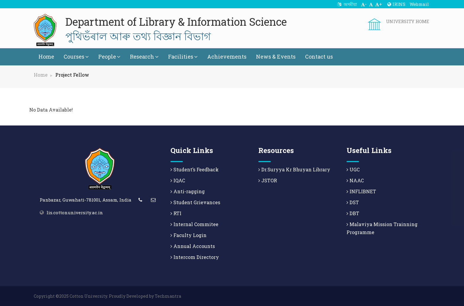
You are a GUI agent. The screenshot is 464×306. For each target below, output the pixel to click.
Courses (76, 56)
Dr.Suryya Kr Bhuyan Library (294, 169)
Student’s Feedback (194, 169)
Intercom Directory (194, 257)
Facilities (183, 56)
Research (144, 56)
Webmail (419, 4)
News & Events (276, 56)
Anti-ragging (187, 191)
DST (353, 202)
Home (46, 56)
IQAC (177, 180)
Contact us (319, 56)
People (109, 56)
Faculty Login (188, 235)
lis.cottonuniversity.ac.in (74, 212)
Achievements (226, 56)
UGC (353, 169)
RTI (175, 213)
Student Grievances (195, 202)
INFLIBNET (361, 191)
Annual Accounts (192, 246)
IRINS (396, 4)
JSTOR (267, 180)
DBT (353, 213)
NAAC (355, 180)
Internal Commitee (194, 224)
